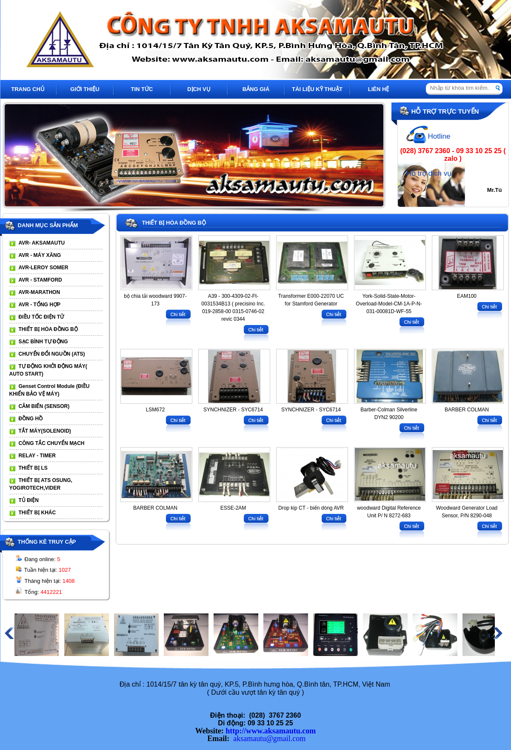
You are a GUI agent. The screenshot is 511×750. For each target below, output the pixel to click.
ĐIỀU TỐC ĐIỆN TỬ (41, 317)
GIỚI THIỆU (84, 89)
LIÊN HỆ (378, 89)
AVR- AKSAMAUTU (42, 243)
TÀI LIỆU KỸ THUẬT (317, 89)
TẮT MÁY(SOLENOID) (45, 431)
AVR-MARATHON (39, 292)
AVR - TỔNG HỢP (39, 305)
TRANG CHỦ (28, 89)
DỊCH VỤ (198, 89)
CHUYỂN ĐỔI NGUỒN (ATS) (52, 354)
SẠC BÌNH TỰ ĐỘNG (43, 342)
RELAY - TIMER (37, 456)
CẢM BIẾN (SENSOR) (44, 406)
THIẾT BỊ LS (33, 468)
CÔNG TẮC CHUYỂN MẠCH (52, 443)
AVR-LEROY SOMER (44, 268)
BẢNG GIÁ (256, 89)
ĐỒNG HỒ (31, 419)
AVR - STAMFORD (40, 280)
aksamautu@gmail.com (269, 738)
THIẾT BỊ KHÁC (37, 513)
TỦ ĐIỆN (29, 500)
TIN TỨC (142, 89)
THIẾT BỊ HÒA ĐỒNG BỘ (48, 329)
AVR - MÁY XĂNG (40, 255)
